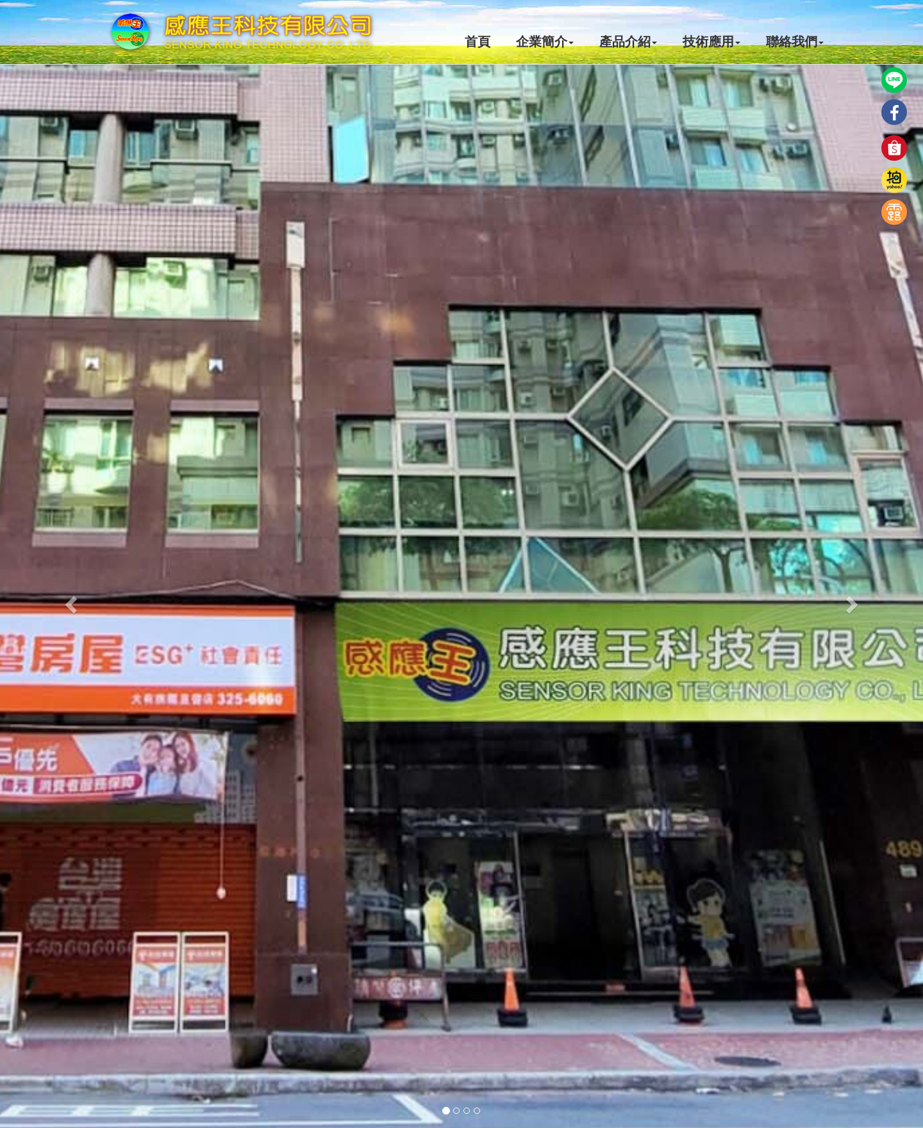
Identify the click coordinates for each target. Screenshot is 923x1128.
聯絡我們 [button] (795, 42)
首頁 (477, 42)
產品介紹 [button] (628, 42)
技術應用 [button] (711, 42)
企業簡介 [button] (545, 42)
